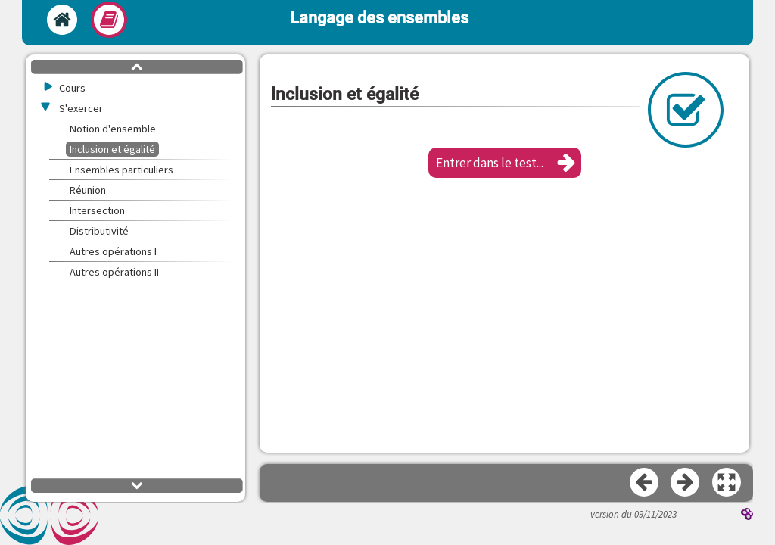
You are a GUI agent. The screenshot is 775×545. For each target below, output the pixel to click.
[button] (504, 163)
